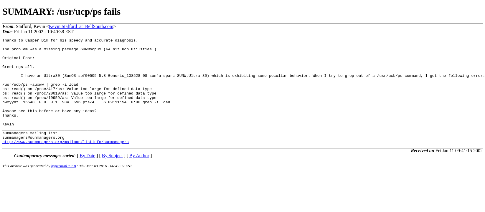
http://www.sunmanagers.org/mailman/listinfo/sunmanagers (65, 162)
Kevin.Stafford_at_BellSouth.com (81, 26)
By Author (139, 176)
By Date (87, 176)
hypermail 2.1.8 (63, 187)
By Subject (112, 176)
